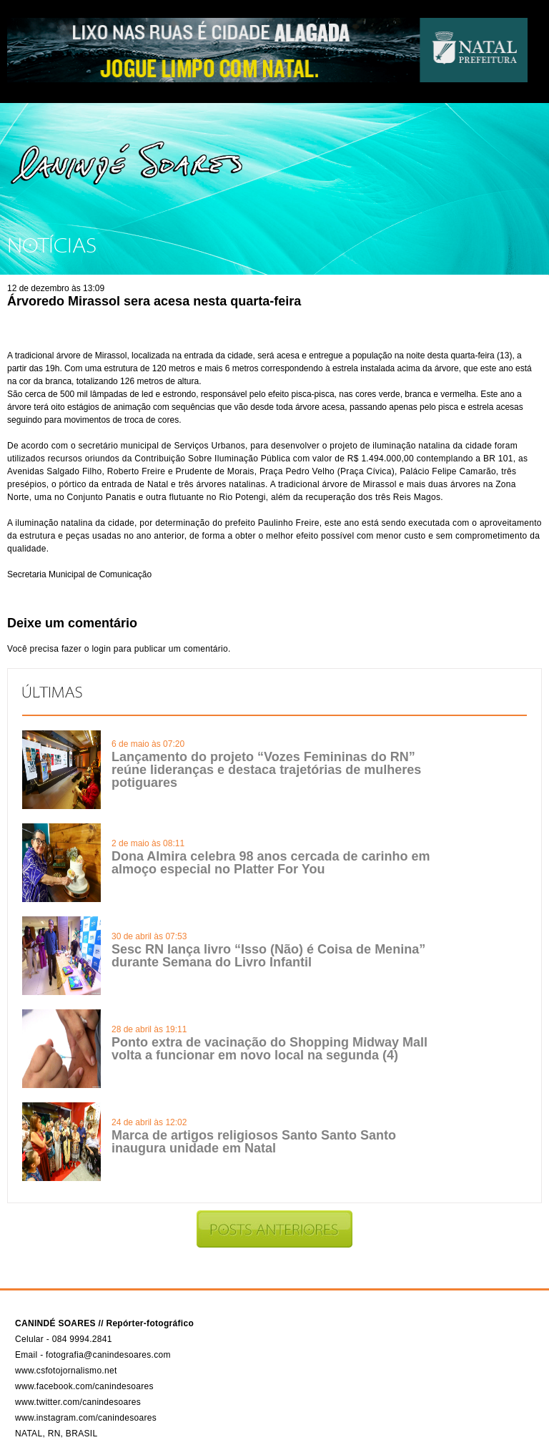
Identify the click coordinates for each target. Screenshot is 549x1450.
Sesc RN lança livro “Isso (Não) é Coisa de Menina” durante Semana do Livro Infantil (268, 955)
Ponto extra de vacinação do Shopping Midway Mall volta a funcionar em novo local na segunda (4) (269, 1048)
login (101, 649)
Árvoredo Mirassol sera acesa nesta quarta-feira (154, 301)
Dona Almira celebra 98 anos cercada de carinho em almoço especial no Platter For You (271, 862)
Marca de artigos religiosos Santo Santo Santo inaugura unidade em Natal (254, 1141)
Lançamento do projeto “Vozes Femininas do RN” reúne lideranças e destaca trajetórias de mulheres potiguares (266, 770)
